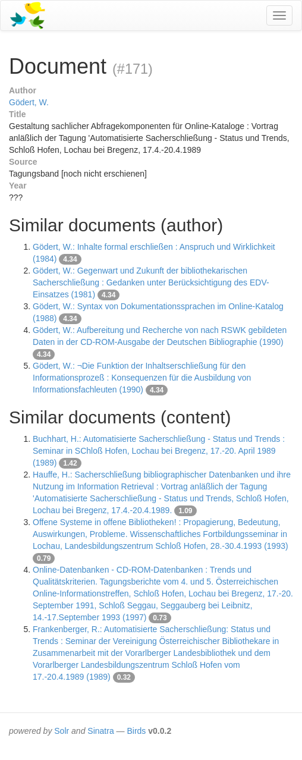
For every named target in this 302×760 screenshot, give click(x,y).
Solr (61, 731)
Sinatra (100, 731)
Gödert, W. (29, 102)
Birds (136, 731)
